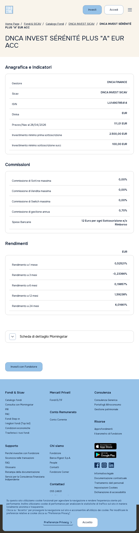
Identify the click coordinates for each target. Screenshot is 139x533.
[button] (130, 10)
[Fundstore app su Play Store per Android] (114, 454)
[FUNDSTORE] (9, 10)
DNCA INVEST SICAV (81, 24)
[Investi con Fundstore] (92, 9)
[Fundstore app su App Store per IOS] (114, 446)
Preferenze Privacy (56, 522)
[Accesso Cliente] (113, 9)
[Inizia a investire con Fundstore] (23, 366)
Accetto (87, 522)
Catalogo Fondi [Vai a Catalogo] (55, 24)
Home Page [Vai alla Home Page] (12, 24)
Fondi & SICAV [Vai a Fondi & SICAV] (32, 24)
